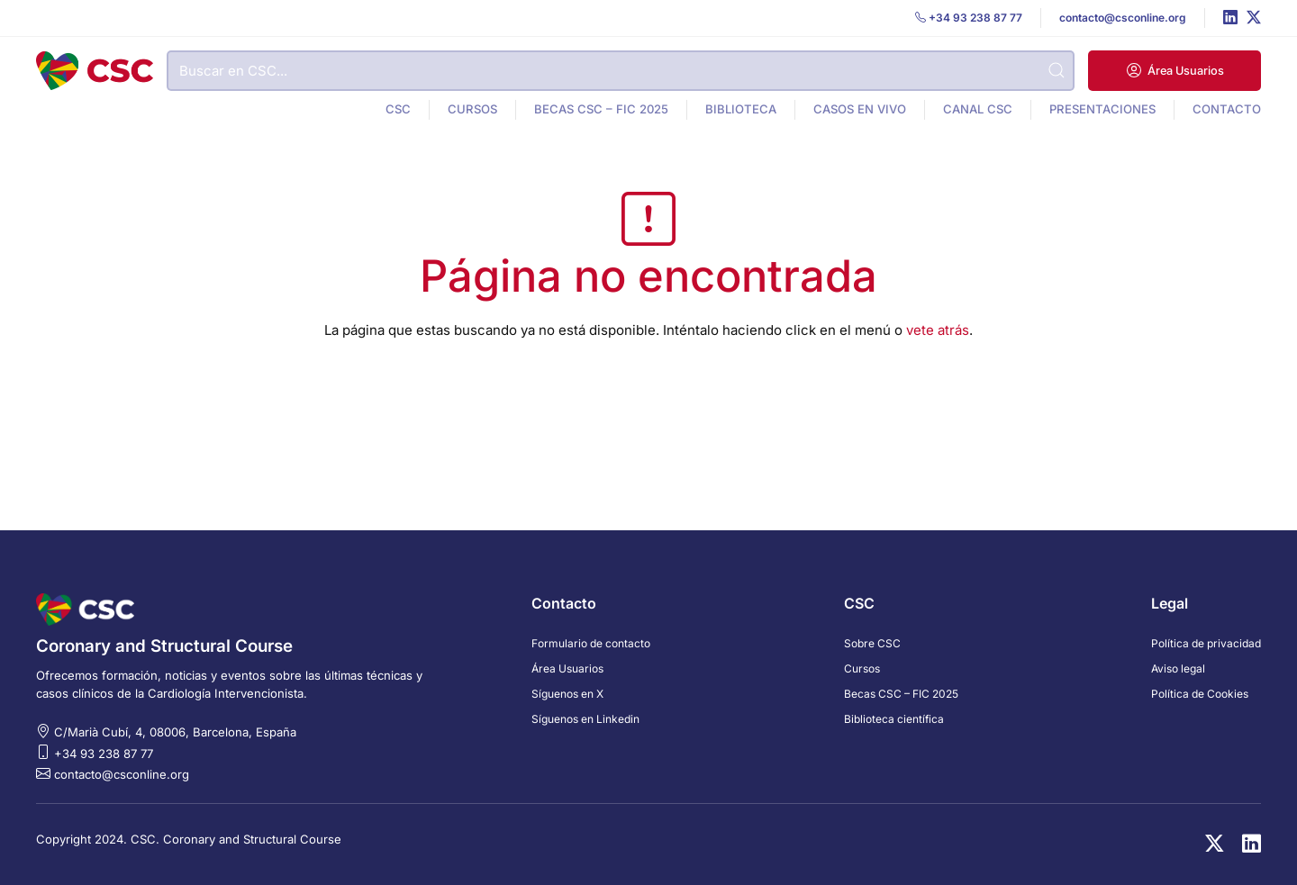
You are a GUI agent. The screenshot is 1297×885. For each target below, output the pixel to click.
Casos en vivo (859, 109)
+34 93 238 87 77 (103, 753)
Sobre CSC (872, 643)
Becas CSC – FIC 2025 (601, 109)
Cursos (472, 109)
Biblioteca (740, 109)
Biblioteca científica (894, 719)
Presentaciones (1102, 109)
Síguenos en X (567, 693)
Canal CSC (977, 109)
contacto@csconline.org (121, 774)
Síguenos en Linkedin (585, 719)
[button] (1174, 70)
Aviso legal (1178, 668)
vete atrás (937, 330)
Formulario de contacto (590, 643)
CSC (398, 109)
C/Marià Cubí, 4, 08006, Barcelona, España (175, 732)
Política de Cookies (1199, 693)
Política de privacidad (1206, 643)
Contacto (1227, 109)
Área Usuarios (567, 668)
